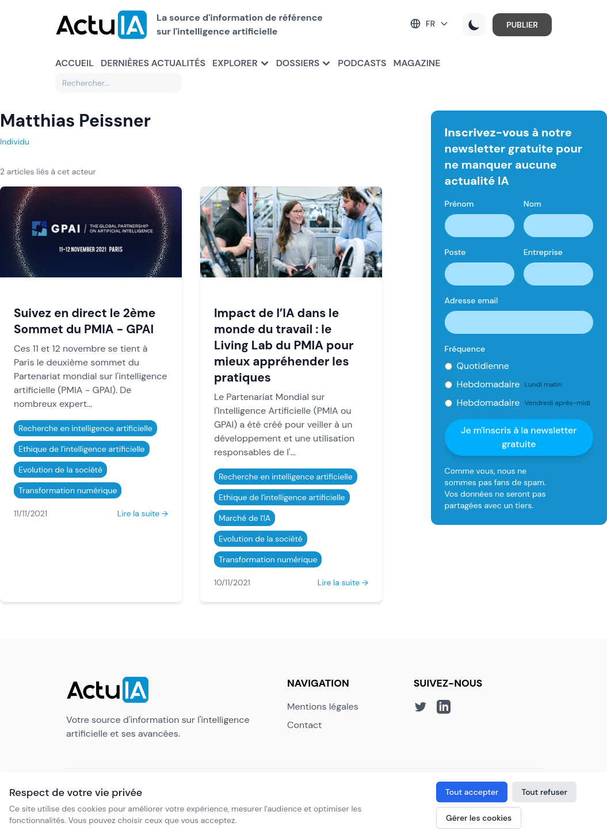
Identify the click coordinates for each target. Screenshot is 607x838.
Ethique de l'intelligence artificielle (81, 449)
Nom (532, 204)
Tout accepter (471, 792)
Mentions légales (322, 706)
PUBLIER (522, 25)
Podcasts (362, 63)
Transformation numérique (67, 490)
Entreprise (543, 252)
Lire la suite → (142, 513)
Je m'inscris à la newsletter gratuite (519, 437)
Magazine (417, 63)
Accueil (74, 63)
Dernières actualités (153, 63)
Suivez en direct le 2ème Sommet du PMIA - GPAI (84, 321)
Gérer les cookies (478, 818)
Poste (455, 252)
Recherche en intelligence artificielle (85, 428)
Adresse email (471, 300)
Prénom (459, 204)
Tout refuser (544, 792)
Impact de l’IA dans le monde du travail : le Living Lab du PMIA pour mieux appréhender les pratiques (284, 345)
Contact (304, 725)
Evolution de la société (60, 469)
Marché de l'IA (244, 518)
